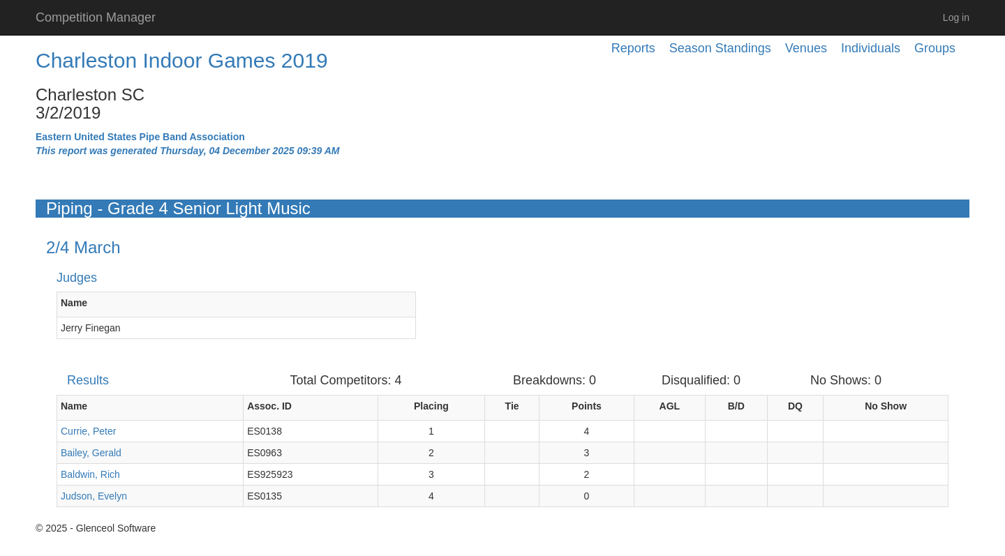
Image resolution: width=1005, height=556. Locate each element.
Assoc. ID (269, 406)
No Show (886, 406)
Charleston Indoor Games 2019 (182, 60)
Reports (633, 48)
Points (587, 406)
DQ (795, 406)
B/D (736, 406)
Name (74, 302)
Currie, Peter (88, 431)
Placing (431, 406)
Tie (512, 406)
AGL (670, 406)
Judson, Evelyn (94, 496)
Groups (934, 48)
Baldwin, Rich (90, 474)
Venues (806, 48)
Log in (956, 17)
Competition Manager (96, 17)
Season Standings (720, 48)
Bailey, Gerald (91, 452)
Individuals (870, 48)
